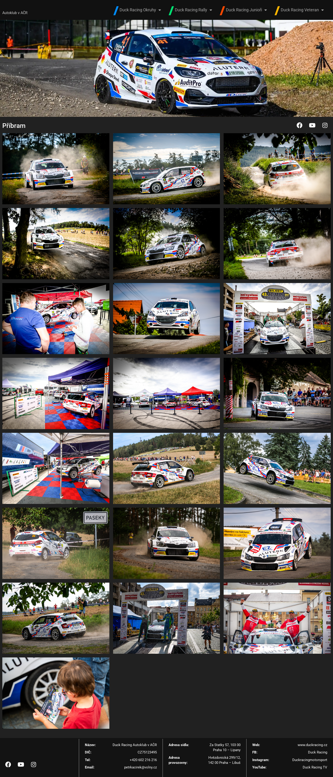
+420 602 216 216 (143, 760)
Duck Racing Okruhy (140, 10)
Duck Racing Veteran (302, 10)
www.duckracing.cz (312, 745)
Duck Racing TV (315, 767)
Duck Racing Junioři (246, 10)
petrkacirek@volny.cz (140, 767)
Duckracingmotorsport (309, 760)
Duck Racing (317, 752)
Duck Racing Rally (193, 10)
